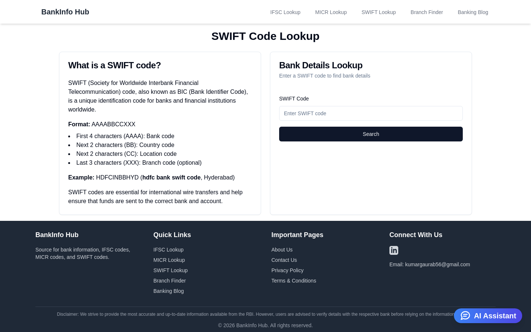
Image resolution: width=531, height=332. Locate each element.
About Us (282, 250)
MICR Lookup (331, 12)
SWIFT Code (294, 99)
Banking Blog (473, 12)
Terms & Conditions (293, 281)
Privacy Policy (287, 270)
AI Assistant (488, 315)
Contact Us (284, 260)
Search (371, 134)
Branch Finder (427, 12)
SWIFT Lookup (378, 12)
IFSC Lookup (285, 12)
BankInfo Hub (65, 12)
